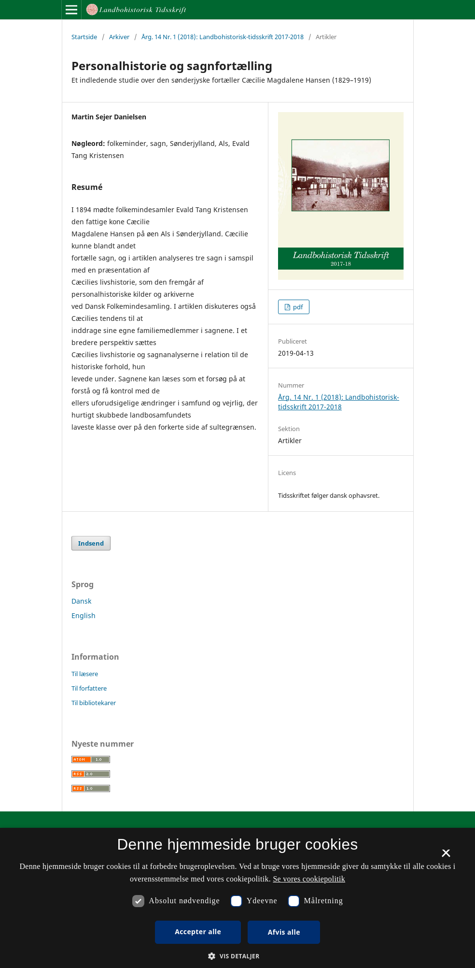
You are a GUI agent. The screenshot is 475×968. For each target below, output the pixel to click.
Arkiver (119, 36)
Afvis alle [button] (284, 932)
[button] (237, 956)
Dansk (81, 601)
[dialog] (237, 898)
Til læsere (84, 673)
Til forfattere (89, 688)
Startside (84, 36)
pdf (297, 307)
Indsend (91, 543)
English (83, 615)
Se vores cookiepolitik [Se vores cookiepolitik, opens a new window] (309, 879)
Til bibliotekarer (93, 702)
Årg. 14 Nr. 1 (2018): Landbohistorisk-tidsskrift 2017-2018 (222, 36)
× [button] (445, 856)
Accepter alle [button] (198, 931)
